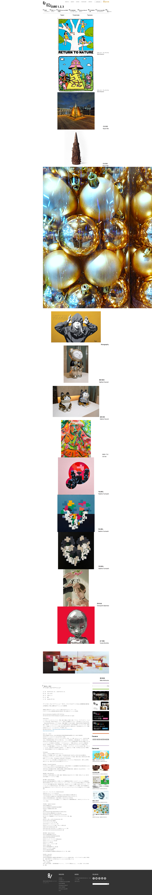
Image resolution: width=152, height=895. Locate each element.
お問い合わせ (77, 881)
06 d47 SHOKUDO (62, 887)
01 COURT (60, 878)
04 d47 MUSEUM (62, 883)
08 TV (60, 890)
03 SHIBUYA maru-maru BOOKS (64, 881)
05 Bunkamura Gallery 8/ (63, 885)
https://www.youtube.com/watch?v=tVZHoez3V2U (62, 729)
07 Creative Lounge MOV (63, 888)
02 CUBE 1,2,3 (61, 879)
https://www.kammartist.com (48, 730)
